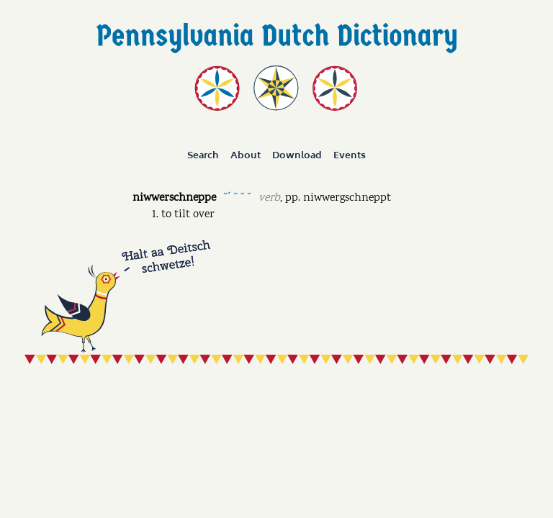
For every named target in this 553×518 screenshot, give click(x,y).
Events (349, 155)
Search (203, 155)
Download (297, 155)
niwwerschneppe (174, 198)
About (245, 155)
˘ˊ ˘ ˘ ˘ (237, 197)
